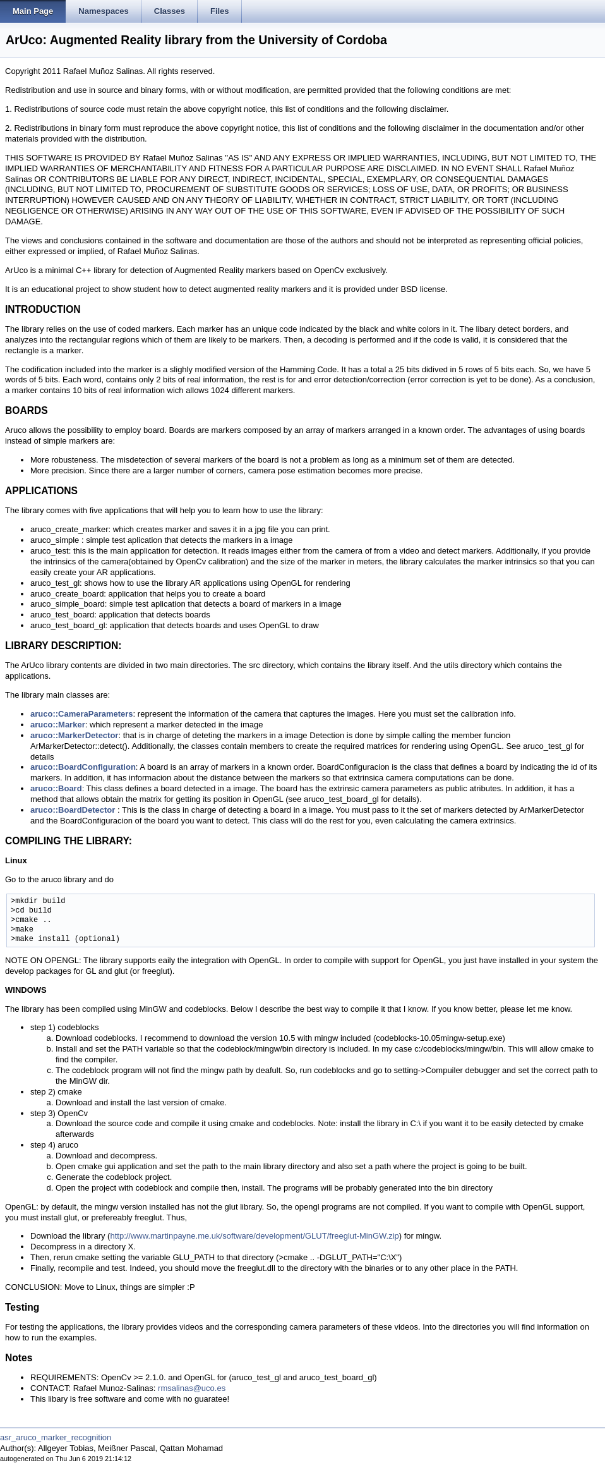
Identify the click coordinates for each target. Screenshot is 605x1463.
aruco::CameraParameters (81, 714)
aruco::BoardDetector (72, 810)
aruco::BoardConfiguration (83, 767)
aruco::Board (56, 788)
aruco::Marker (57, 724)
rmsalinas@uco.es (191, 1388)
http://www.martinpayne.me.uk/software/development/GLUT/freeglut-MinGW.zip (254, 1236)
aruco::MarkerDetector (74, 735)
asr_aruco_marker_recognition (55, 1437)
